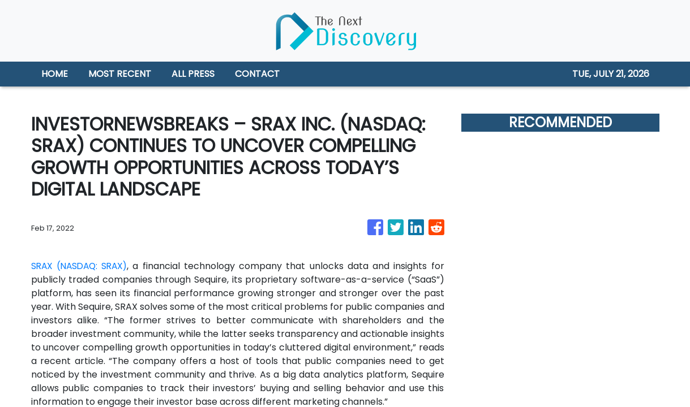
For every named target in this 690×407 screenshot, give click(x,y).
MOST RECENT (119, 73)
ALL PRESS (193, 73)
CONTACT (257, 73)
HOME (54, 73)
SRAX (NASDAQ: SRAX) (81, 265)
